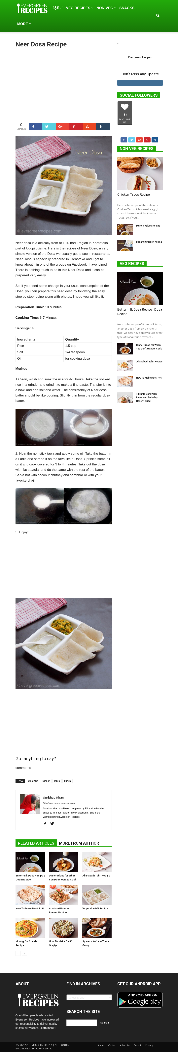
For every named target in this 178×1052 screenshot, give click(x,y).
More (24, 24)
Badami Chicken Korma (149, 241)
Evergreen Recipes (140, 57)
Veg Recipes (79, 8)
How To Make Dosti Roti (30, 908)
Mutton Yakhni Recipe (148, 225)
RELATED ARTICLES (36, 843)
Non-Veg (106, 8)
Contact (112, 1045)
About (101, 1045)
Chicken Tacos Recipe (133, 194)
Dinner (46, 780)
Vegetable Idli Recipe (95, 908)
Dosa (57, 780)
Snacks (126, 8)
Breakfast (33, 780)
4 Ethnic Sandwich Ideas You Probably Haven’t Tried (147, 397)
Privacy (149, 1045)
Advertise (125, 1045)
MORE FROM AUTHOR (79, 843)
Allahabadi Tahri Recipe (96, 875)
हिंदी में (57, 8)
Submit (138, 1045)
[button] (158, 16)
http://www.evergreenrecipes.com (59, 803)
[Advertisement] (63, 85)
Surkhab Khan (53, 797)
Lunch (67, 780)
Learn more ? (48, 1027)
